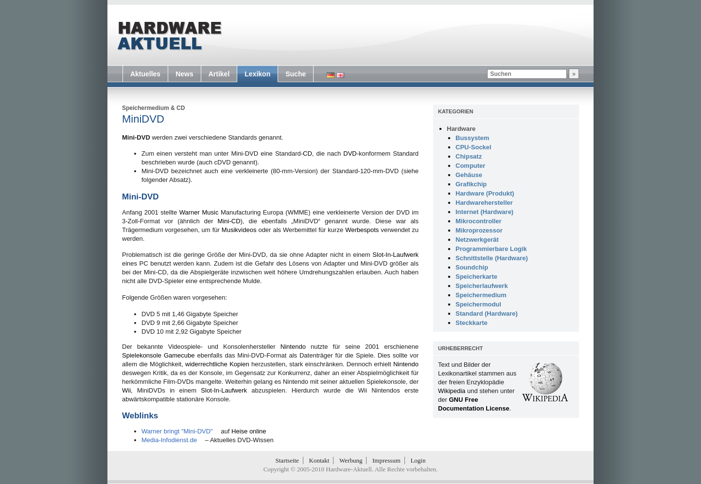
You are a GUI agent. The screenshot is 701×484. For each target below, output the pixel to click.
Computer (470, 165)
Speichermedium (145, 108)
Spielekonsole (141, 355)
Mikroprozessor (479, 230)
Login (417, 460)
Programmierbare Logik (491, 248)
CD (180, 108)
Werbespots (362, 229)
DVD (349, 153)
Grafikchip (471, 184)
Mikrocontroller (479, 221)
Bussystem (472, 138)
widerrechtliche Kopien (217, 364)
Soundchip (472, 267)
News (184, 74)
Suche (295, 74)
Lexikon (257, 74)
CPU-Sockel (473, 147)
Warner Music (199, 212)
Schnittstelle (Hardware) (492, 258)
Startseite (287, 460)
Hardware (461, 128)
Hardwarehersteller (484, 202)
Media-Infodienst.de (169, 440)
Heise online (248, 431)
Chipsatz (469, 156)
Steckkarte (472, 322)
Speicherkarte (476, 276)
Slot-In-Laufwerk (395, 254)
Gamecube (179, 355)
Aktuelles (145, 74)
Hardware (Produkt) (485, 193)
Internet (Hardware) (484, 211)
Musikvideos (239, 229)
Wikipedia (451, 390)
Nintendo (293, 346)
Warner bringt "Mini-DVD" (177, 431)
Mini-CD (229, 221)
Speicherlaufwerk (482, 285)
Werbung (350, 460)
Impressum (386, 460)
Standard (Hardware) (487, 313)
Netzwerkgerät (477, 239)
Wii (126, 390)
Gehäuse (469, 175)
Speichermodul (478, 304)
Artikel (219, 74)
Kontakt (319, 460)
